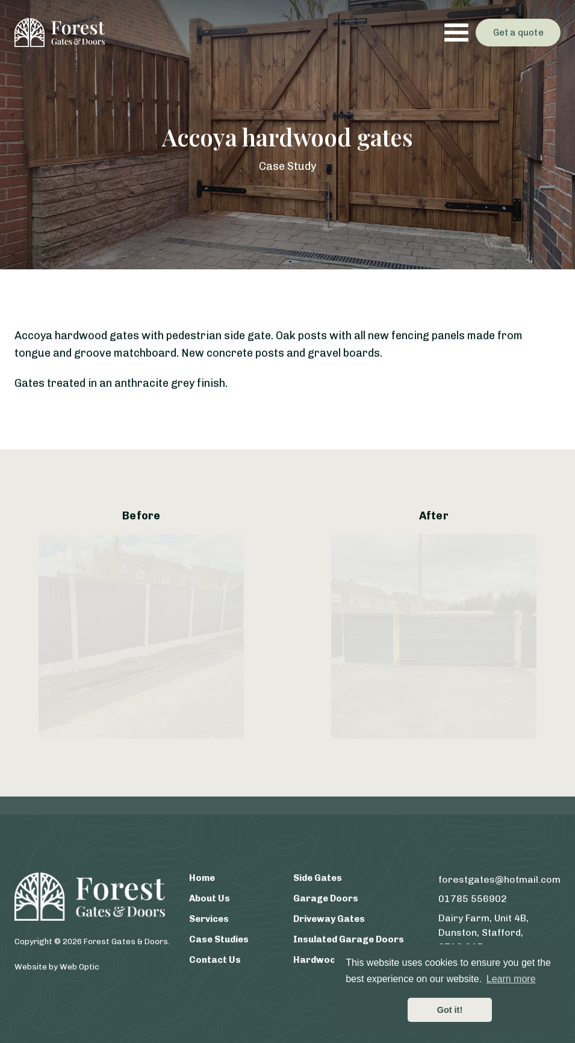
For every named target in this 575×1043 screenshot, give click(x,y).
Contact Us (215, 959)
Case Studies (219, 939)
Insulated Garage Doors (348, 939)
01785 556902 (472, 898)
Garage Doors (325, 898)
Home (202, 877)
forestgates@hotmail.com (499, 879)
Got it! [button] (449, 1010)
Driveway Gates (329, 918)
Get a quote (518, 32)
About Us (209, 898)
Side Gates (317, 877)
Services (209, 918)
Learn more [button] (511, 979)
